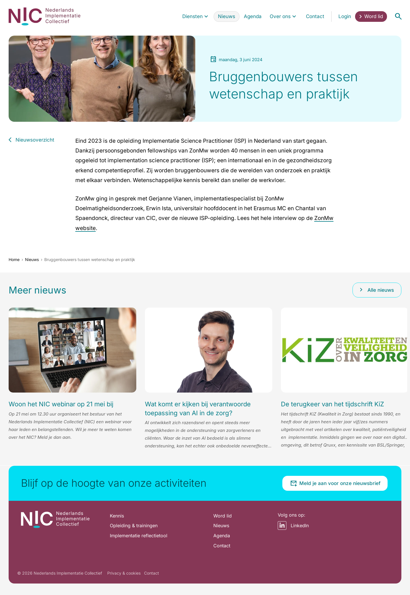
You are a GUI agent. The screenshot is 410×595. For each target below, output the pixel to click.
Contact (151, 573)
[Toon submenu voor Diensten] (206, 16)
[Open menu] (398, 16)
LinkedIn (293, 525)
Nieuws (32, 259)
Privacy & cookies (124, 573)
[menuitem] (196, 16)
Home (14, 259)
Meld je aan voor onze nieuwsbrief (335, 483)
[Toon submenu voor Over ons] (294, 16)
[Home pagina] (45, 16)
